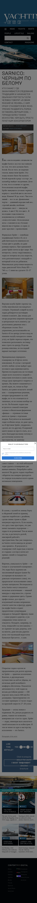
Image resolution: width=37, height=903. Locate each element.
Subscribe (18, 458)
